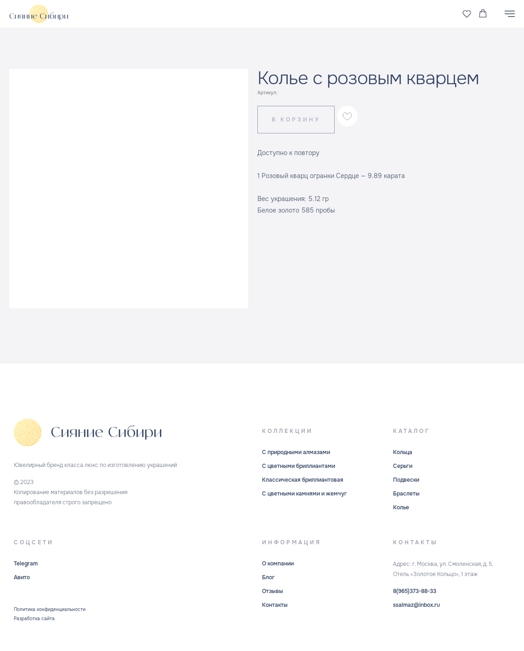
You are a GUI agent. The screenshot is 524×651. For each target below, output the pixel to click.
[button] (466, 13)
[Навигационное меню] (510, 14)
